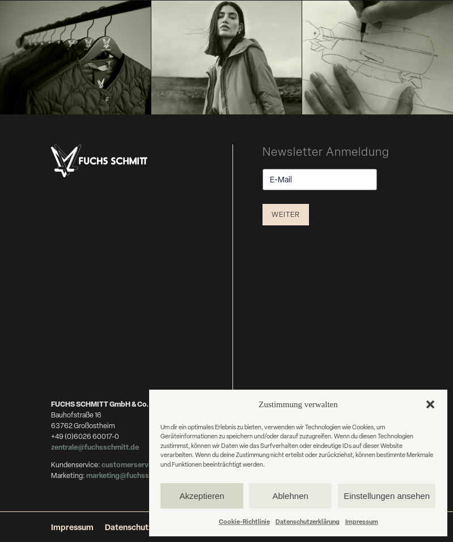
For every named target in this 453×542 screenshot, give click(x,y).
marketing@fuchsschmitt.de (133, 475)
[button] (430, 404)
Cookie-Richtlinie (244, 521)
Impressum (361, 521)
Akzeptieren (201, 496)
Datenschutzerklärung (308, 521)
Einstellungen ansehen (387, 496)
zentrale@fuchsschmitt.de (95, 447)
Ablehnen (290, 496)
